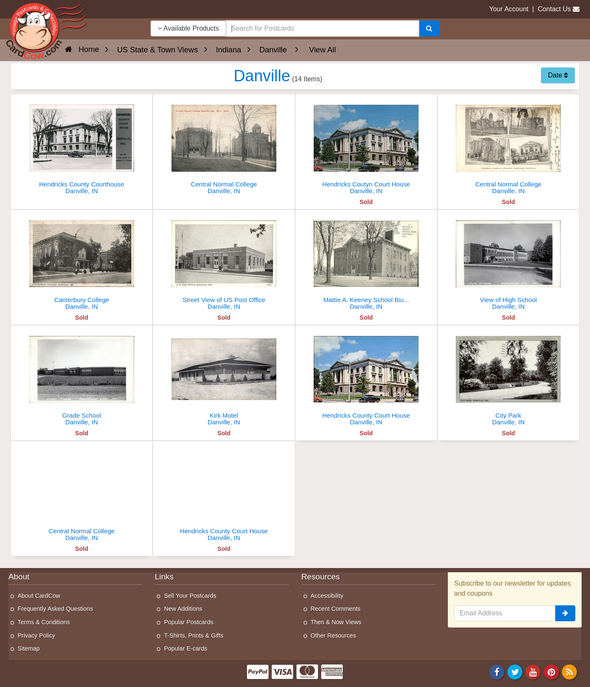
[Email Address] (505, 613)
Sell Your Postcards (190, 595)
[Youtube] (533, 671)
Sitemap (29, 648)
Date (558, 75)
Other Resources (333, 635)
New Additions (183, 608)
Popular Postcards (188, 622)
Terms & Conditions (44, 622)
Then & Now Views (336, 622)
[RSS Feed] (569, 671)
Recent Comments (336, 608)
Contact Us (554, 9)
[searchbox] (322, 28)
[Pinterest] (551, 671)
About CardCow (39, 595)
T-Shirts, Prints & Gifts (194, 635)
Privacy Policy (36, 635)
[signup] (565, 613)
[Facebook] (497, 671)
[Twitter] (515, 671)
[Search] (429, 28)
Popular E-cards (185, 648)
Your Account (509, 9)
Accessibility (327, 595)
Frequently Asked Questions (55, 608)
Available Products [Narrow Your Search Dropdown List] (188, 28)
